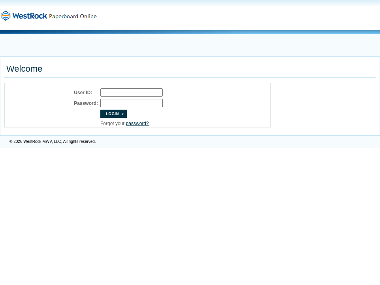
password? (137, 123)
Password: (86, 103)
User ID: (83, 92)
